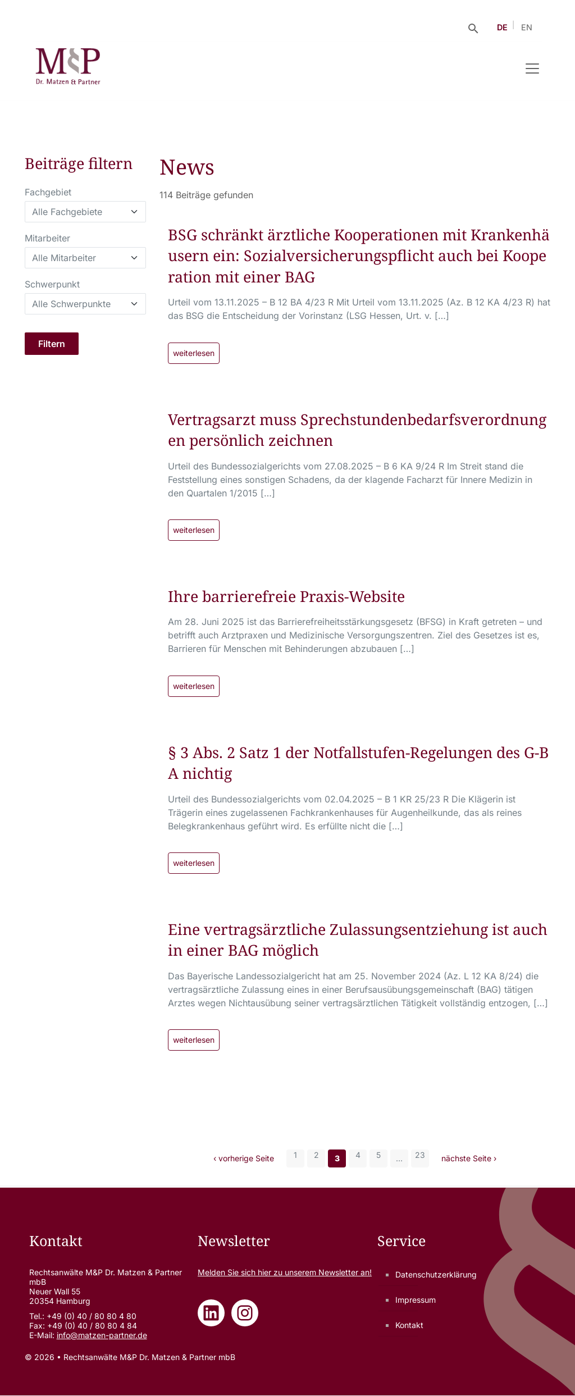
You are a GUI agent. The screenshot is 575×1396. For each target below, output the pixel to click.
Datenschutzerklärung (436, 1275)
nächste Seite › (468, 1159)
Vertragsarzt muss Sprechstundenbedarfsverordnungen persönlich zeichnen (355, 430)
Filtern (51, 343)
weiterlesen (194, 353)
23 (420, 1156)
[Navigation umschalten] (532, 68)
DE (502, 27)
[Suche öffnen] (473, 28)
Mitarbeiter (47, 238)
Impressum (415, 1300)
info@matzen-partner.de (102, 1335)
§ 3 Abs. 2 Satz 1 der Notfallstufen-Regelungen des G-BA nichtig (355, 763)
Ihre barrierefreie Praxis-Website (287, 596)
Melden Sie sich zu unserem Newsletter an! (285, 1273)
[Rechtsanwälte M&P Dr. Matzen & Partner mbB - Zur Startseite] (67, 68)
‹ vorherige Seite (243, 1159)
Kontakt (409, 1325)
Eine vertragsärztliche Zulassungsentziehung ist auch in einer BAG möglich (358, 940)
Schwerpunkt (52, 284)
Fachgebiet (48, 192)
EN (526, 27)
